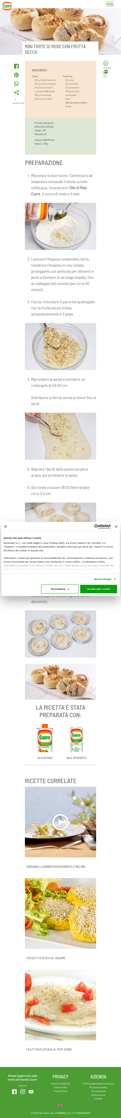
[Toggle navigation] (110, 4)
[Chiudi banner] (116, 527)
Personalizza (60, 589)
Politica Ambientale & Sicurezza (98, 1083)
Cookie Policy (60, 1087)
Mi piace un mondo (98, 1087)
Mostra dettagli (102, 579)
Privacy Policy (60, 1091)
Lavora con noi (98, 1094)
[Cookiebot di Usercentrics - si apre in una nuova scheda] (96, 526)
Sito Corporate (98, 1091)
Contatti (98, 1098)
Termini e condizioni (60, 1083)
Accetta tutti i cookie (98, 589)
